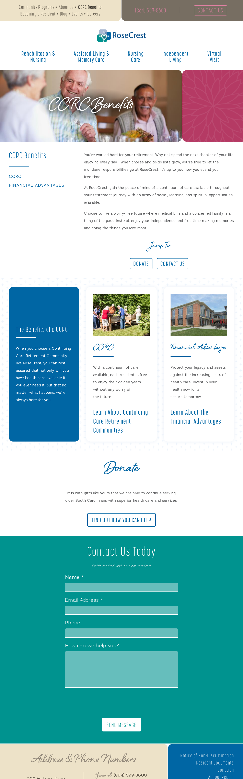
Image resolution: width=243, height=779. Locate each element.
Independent (175, 57)
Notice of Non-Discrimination (207, 756)
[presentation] (121, 703)
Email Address (83, 600)
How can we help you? (92, 646)
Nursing (136, 57)
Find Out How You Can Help (122, 519)
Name (74, 578)
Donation (225, 770)
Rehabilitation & (38, 57)
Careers (94, 14)
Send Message (121, 724)
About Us (66, 7)
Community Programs (37, 7)
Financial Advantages (37, 185)
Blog (64, 14)
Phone (72, 623)
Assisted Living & (91, 57)
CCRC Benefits (90, 7)
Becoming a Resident (38, 14)
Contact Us (212, 10)
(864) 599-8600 (151, 11)
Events (77, 14)
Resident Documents (215, 763)
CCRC (15, 176)
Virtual (214, 57)
